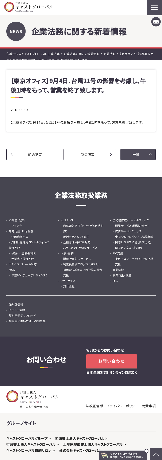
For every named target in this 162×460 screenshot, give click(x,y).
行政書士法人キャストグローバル (30, 444)
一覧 (135, 154)
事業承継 (118, 270)
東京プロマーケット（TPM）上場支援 (134, 261)
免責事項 (149, 405)
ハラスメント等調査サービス (80, 248)
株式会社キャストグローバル (80, 450)
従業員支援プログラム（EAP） (81, 264)
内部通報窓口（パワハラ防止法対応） (83, 228)
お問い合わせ (111, 361)
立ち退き (16, 226)
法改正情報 (16, 304)
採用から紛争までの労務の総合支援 (82, 272)
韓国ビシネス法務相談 (129, 248)
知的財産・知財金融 (21, 231)
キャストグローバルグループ (26, 438)
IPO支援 (118, 253)
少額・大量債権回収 (23, 253)
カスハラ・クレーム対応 (23, 264)
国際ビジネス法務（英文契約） (133, 242)
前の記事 (35, 154)
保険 (115, 281)
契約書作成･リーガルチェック (131, 220)
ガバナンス (67, 220)
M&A (12, 270)
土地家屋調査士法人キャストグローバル (93, 444)
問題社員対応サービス (77, 259)
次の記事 (87, 154)
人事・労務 (67, 253)
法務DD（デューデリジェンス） (29, 275)
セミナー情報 (17, 310)
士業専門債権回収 (22, 259)
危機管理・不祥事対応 (76, 242)
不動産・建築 (17, 220)
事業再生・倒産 (122, 275)
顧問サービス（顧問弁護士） (132, 226)
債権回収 (14, 248)
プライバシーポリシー (122, 405)
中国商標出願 (19, 237)
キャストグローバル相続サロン (28, 450)
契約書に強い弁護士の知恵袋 (27, 321)
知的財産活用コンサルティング (30, 242)
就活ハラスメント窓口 (76, 237)
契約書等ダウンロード (22, 315)
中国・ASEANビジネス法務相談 (134, 237)
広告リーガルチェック (128, 231)
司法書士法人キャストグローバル (79, 438)
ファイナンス (68, 281)
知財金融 (69, 286)
